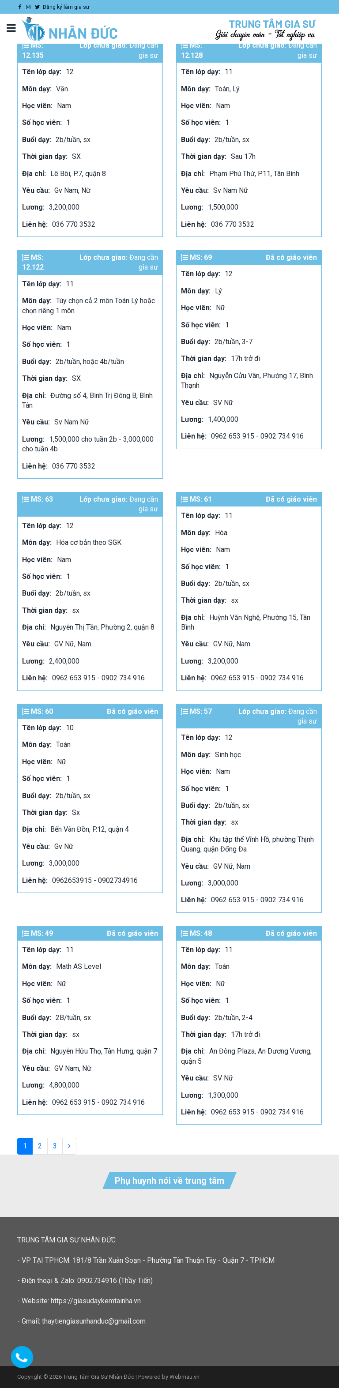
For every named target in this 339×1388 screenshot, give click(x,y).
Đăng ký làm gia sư (66, 7)
